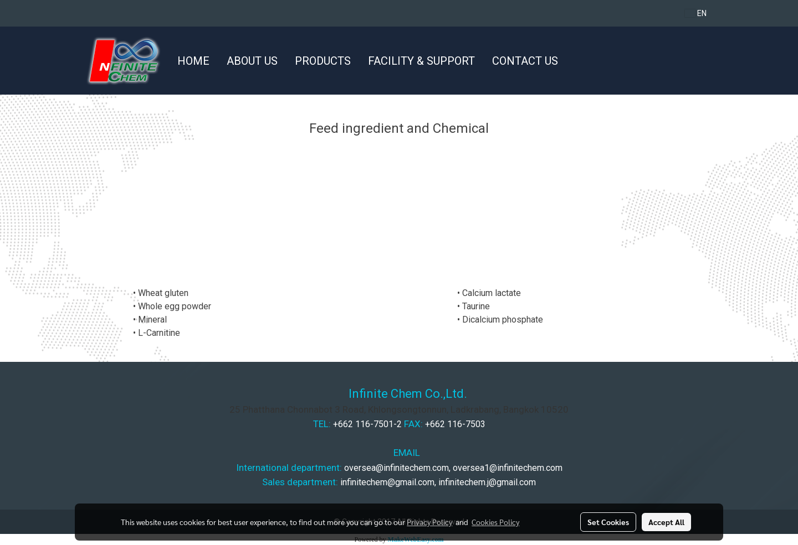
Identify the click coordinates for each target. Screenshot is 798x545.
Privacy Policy (429, 522)
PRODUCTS (323, 61)
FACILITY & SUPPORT (421, 61)
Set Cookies (608, 522)
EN (696, 13)
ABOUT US (252, 61)
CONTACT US (525, 61)
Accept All (666, 522)
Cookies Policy (495, 522)
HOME (193, 61)
